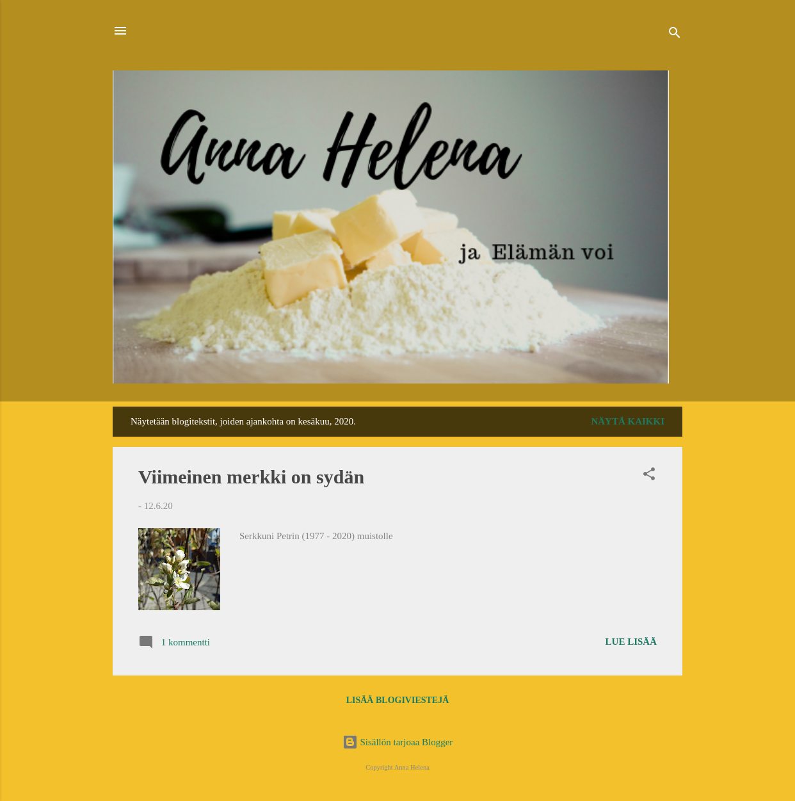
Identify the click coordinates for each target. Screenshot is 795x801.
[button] (649, 476)
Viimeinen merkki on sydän (251, 476)
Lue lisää (631, 641)
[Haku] (674, 34)
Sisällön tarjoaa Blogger (397, 742)
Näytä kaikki (627, 421)
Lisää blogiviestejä (397, 700)
